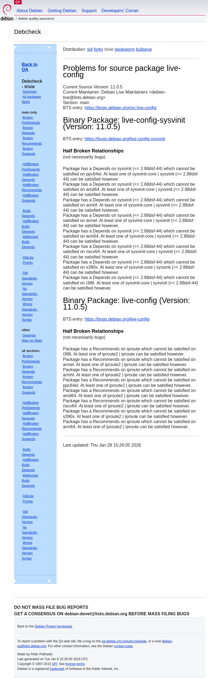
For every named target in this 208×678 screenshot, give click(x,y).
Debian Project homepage (53, 626)
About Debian (30, 10)
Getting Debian (62, 10)
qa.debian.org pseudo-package (124, 641)
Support (89, 10)
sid (89, 49)
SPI (54, 664)
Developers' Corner (120, 10)
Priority (28, 263)
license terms (75, 664)
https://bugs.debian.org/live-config (117, 319)
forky (98, 49)
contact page (123, 646)
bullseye (144, 49)
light (26, 102)
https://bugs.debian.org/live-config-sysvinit (125, 139)
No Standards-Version (30, 294)
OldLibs (28, 258)
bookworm (125, 49)
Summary (30, 92)
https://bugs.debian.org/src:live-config (121, 107)
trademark (57, 669)
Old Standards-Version (30, 278)
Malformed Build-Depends (30, 242)
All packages (31, 97)
